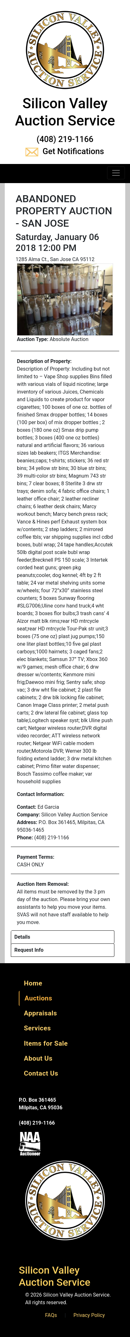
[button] (25, 299)
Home (33, 983)
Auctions (38, 998)
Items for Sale (46, 1043)
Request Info (29, 950)
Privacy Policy (89, 1315)
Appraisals (40, 1013)
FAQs (51, 1315)
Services (37, 1028)
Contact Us (41, 1073)
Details (22, 937)
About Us (38, 1058)
